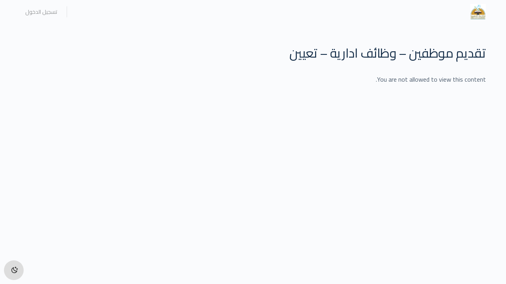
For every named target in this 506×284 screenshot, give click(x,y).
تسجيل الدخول (41, 12)
